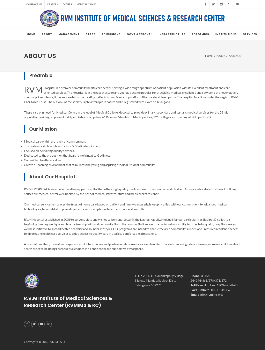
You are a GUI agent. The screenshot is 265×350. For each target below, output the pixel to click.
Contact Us (34, 4)
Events (67, 4)
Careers (52, 4)
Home (209, 55)
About (221, 55)
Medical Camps (86, 4)
